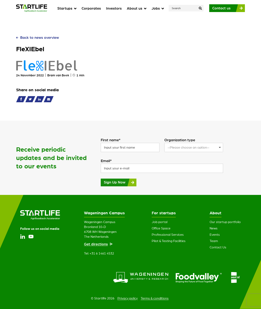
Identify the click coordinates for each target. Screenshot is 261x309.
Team (214, 241)
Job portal (159, 222)
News (214, 228)
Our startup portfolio (225, 222)
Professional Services (168, 234)
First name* (111, 140)
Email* (106, 160)
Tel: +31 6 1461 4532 (99, 253)
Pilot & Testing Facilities (169, 241)
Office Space (161, 228)
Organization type (179, 140)
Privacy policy (127, 298)
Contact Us (218, 247)
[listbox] (193, 147)
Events (215, 234)
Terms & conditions (155, 298)
